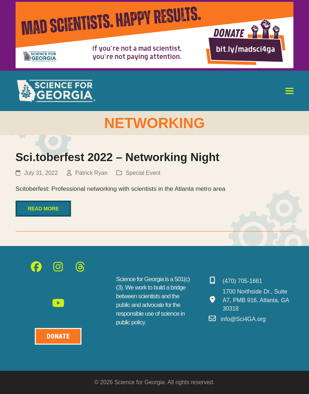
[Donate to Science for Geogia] (58, 336)
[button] (289, 91)
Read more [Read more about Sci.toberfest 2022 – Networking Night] (43, 209)
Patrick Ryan (91, 173)
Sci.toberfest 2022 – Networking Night (118, 157)
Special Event (143, 173)
